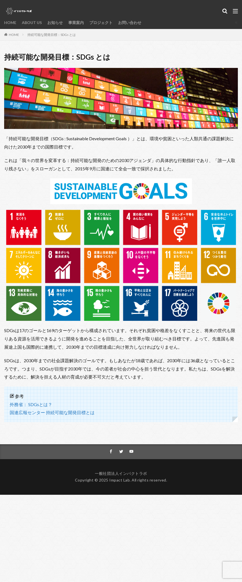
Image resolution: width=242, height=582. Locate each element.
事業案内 (76, 22)
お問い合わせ (129, 22)
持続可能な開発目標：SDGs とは (51, 35)
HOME (10, 22)
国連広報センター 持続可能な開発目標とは (52, 412)
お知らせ (55, 22)
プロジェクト (101, 22)
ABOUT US (32, 22)
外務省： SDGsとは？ (31, 404)
